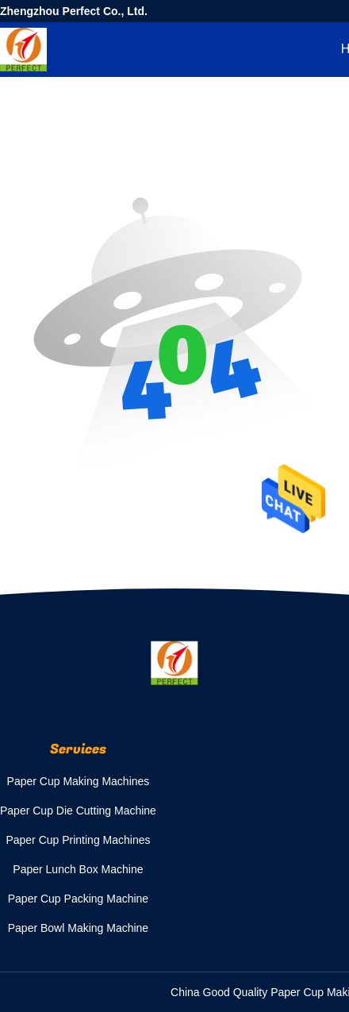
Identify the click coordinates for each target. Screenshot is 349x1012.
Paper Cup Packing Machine (78, 898)
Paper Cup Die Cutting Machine (78, 810)
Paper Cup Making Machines (78, 781)
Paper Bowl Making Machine (78, 928)
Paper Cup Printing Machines (78, 840)
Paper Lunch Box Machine (78, 869)
